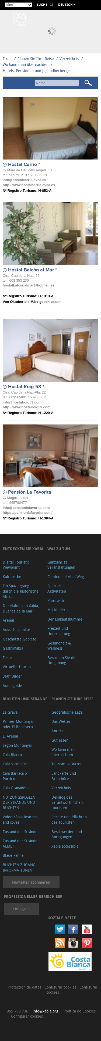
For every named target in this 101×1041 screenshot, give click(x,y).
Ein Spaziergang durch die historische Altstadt (21, 591)
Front (7, 58)
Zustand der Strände (20, 831)
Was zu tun (58, 548)
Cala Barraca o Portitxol (15, 776)
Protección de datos (25, 987)
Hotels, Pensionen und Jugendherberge (36, 70)
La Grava (10, 712)
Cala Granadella (16, 787)
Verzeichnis (70, 58)
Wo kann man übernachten (25, 64)
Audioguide (12, 685)
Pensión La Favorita (29, 492)
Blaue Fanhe (13, 855)
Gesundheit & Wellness (59, 645)
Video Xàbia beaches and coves (20, 819)
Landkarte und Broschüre (63, 776)
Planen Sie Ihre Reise (36, 58)
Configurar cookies (60, 987)
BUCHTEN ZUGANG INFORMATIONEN (19, 867)
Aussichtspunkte (16, 629)
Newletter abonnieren (31, 882)
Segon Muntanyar (17, 745)
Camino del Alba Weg (65, 576)
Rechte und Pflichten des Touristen (69, 819)
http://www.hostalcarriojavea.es (29, 185)
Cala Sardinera (15, 763)
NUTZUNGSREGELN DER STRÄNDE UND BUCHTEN (19, 802)
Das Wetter (61, 721)
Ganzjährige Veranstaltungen (61, 565)
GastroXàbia (13, 648)
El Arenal (10, 736)
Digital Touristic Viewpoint (16, 565)
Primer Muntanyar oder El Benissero (18, 724)
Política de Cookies (80, 1011)
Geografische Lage (67, 712)
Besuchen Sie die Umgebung (61, 660)
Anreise (58, 730)
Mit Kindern (57, 609)
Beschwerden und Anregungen (66, 834)
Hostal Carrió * (24, 164)
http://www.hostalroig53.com (26, 407)
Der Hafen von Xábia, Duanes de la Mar (21, 608)
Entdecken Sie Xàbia (23, 548)
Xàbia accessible (65, 846)
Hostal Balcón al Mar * (32, 270)
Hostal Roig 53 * (26, 386)
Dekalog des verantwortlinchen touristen (67, 802)
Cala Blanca (12, 754)
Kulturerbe (12, 576)
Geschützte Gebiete (19, 639)
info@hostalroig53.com (22, 402)
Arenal (8, 620)
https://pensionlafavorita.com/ (28, 513)
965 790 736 (17, 1011)
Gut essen (59, 740)
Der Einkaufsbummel (65, 619)
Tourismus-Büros (66, 763)
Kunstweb (55, 600)
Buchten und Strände (25, 698)
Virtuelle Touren (17, 666)
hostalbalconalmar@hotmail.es (28, 285)
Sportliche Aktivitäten (56, 588)
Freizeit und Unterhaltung (58, 631)
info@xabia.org (45, 1011)
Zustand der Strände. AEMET (21, 843)
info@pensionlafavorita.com (26, 508)
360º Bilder (12, 676)
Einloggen (21, 908)
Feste (7, 657)
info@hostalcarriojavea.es (24, 180)
